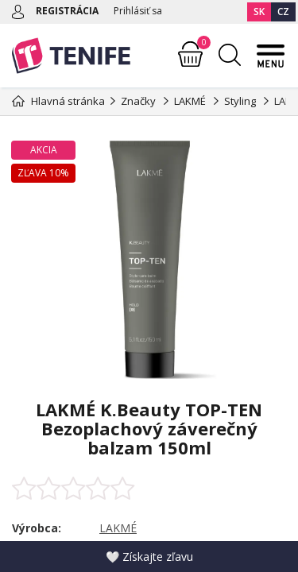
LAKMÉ (118, 527)
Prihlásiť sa (138, 10)
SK (259, 11)
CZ (283, 11)
